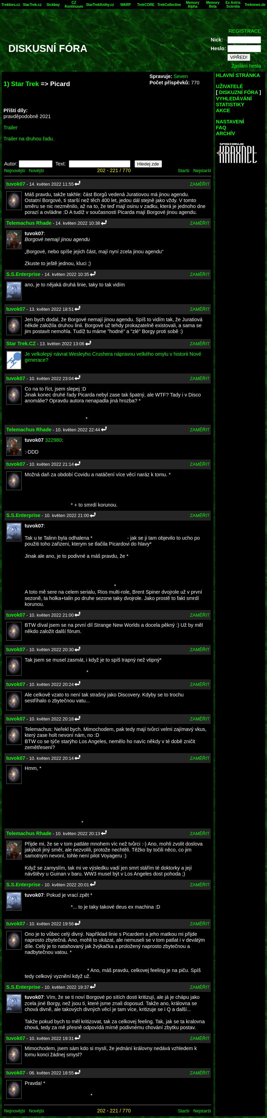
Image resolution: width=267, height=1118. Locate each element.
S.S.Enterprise (23, 274)
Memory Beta (212, 4)
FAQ (221, 127)
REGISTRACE (244, 31)
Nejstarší (202, 170)
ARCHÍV (225, 133)
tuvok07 (15, 184)
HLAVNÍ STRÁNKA (238, 75)
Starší (183, 170)
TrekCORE (145, 5)
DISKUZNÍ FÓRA (238, 92)
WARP (125, 5)
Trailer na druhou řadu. (28, 138)
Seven (180, 76)
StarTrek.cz (32, 5)
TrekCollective (169, 5)
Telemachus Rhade (28, 223)
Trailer (10, 127)
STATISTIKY (230, 104)
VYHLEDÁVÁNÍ (234, 98)
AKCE (223, 110)
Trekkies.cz (10, 5)
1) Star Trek (21, 83)
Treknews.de (255, 5)
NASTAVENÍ (230, 121)
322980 (53, 440)
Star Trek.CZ (21, 343)
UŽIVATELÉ (229, 86)
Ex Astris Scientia (233, 4)
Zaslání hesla (246, 66)
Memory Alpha (192, 4)
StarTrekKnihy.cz (100, 5)
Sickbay (53, 5)
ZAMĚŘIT (200, 184)
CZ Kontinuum (74, 4)
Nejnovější (14, 170)
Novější (36, 170)
